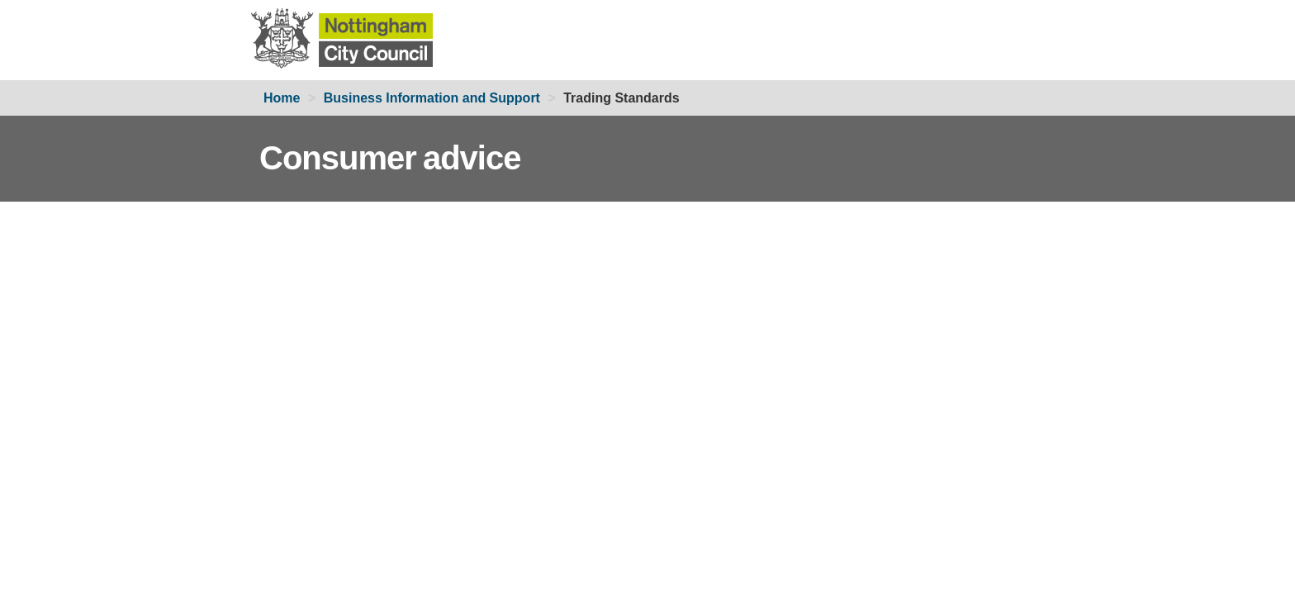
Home (281, 98)
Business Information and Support (432, 98)
